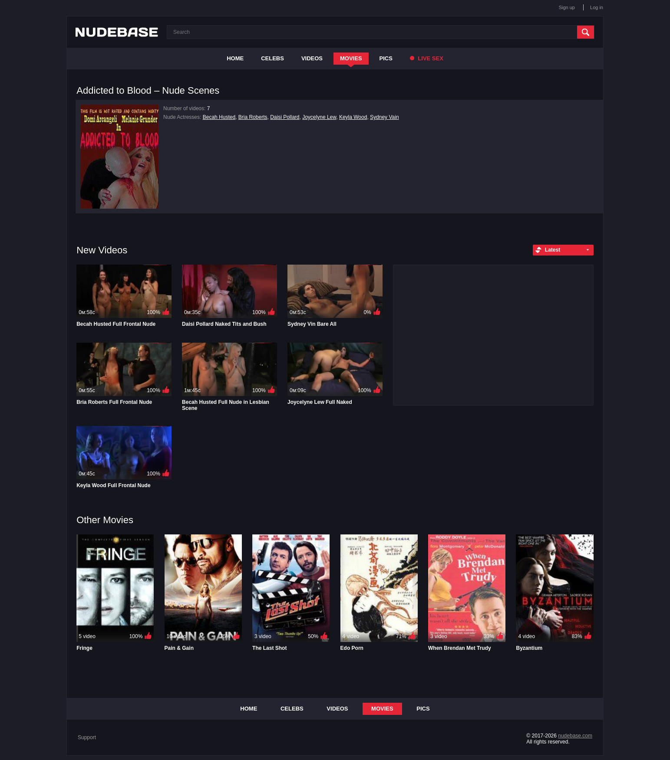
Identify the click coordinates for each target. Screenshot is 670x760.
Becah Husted (219, 117)
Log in (596, 7)
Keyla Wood (353, 117)
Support (87, 737)
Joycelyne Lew (319, 117)
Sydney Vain (384, 117)
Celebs (272, 58)
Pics (386, 58)
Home (235, 58)
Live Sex (426, 58)
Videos (312, 58)
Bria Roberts (252, 117)
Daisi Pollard (284, 117)
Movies (351, 58)
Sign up (567, 7)
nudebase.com (575, 736)
